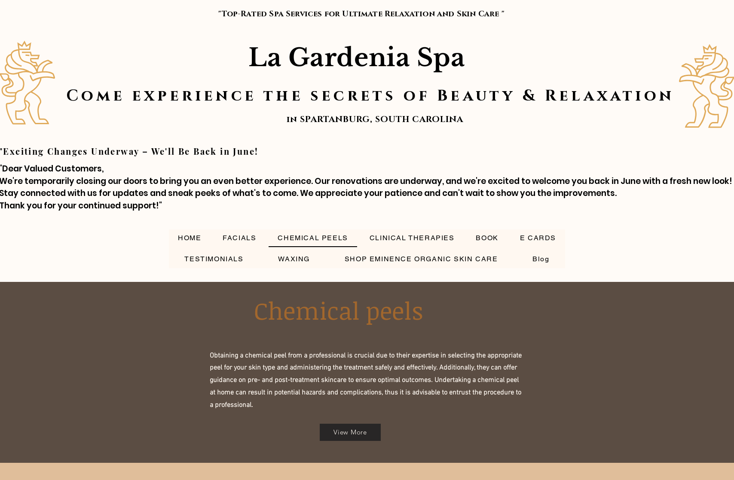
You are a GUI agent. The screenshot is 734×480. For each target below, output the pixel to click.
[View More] (350, 432)
